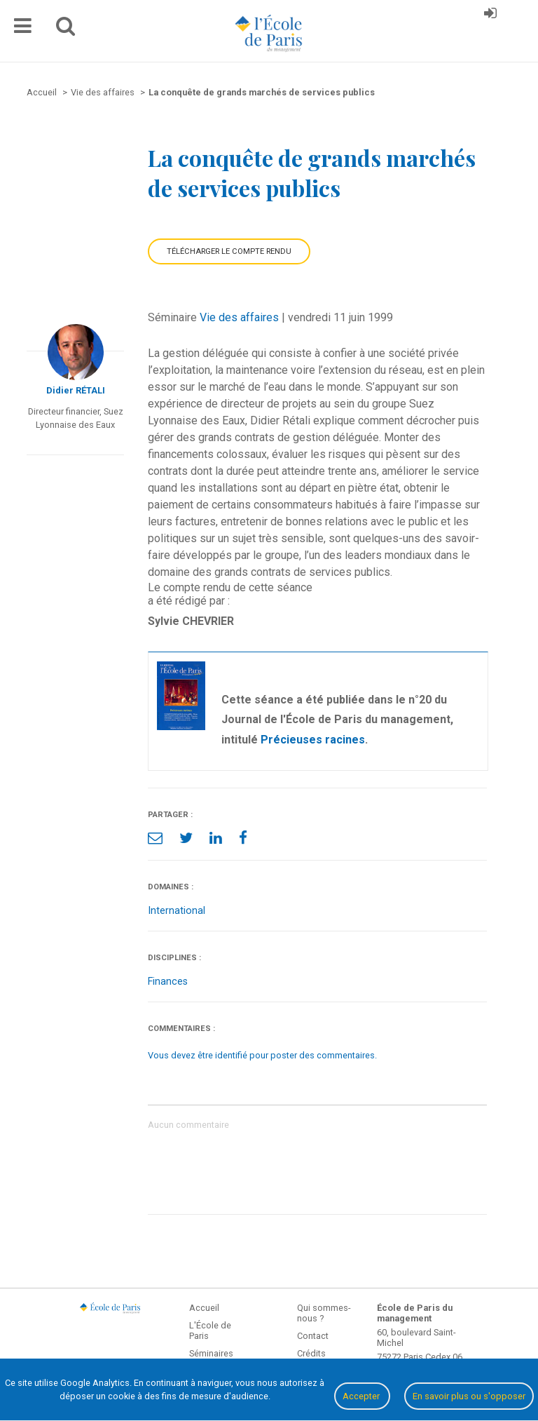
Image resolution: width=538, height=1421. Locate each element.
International (176, 911)
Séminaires (211, 1353)
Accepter (362, 1396)
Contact (313, 1336)
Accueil (204, 1307)
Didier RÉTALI (75, 390)
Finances (168, 982)
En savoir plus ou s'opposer (469, 1396)
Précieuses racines (313, 739)
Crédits (311, 1353)
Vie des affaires (239, 317)
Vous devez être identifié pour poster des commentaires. (262, 1055)
